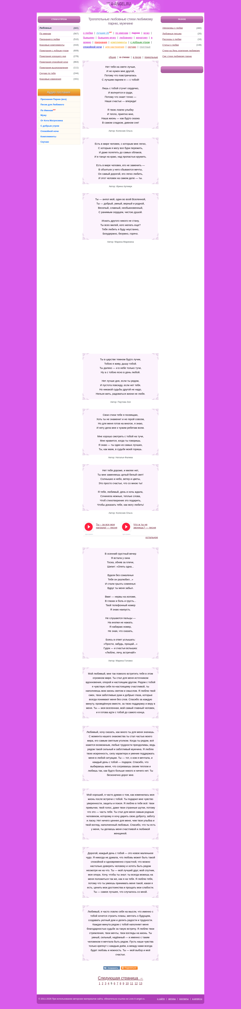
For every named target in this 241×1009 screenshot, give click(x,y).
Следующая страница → (120, 978)
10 (127, 983)
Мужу (44, 115)
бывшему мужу (107, 37)
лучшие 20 (102, 32)
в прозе (137, 57)
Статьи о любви (170, 45)
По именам (45, 33)
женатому (142, 37)
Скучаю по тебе (47, 73)
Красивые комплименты (51, 45)
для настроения (114, 46)
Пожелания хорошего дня (52, 56)
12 (136, 983)
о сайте (161, 998)
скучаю (132, 46)
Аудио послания (58, 92)
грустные (145, 46)
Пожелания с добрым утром (53, 50)
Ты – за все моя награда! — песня (106, 526)
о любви (88, 32)
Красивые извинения (50, 79)
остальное (152, 537)
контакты (183, 998)
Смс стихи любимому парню (177, 56)
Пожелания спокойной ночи (53, 62)
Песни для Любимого (52, 104)
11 (131, 983)
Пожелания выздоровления (53, 67)
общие (112, 57)
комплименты (119, 42)
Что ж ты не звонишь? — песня (144, 526)
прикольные (151, 57)
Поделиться (130, 968)
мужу (147, 32)
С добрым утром (50, 126)
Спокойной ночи (50, 131)
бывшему (88, 37)
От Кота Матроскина (52, 120)
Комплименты (48, 136)
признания (101, 42)
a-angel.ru (197, 998)
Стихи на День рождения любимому (181, 50)
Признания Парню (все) (54, 99)
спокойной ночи (92, 46)
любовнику (126, 37)
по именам (121, 32)
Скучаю (45, 142)
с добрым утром (140, 42)
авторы (172, 998)
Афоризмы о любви (172, 28)
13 (140, 983)
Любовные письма (171, 33)
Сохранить (113, 968)
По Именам (48, 110)
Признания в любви (49, 39)
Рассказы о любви (171, 39)
